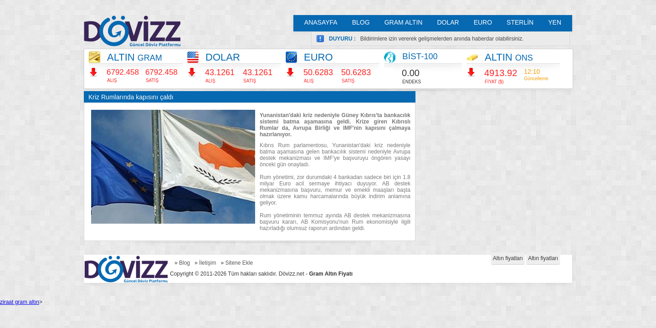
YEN (554, 22)
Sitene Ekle (239, 263)
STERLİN (520, 22)
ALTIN (134, 57)
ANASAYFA (321, 22)
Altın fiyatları (508, 258)
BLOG (361, 22)
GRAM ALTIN (403, 22)
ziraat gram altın (19, 302)
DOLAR (448, 22)
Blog (184, 263)
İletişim (207, 263)
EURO (483, 22)
